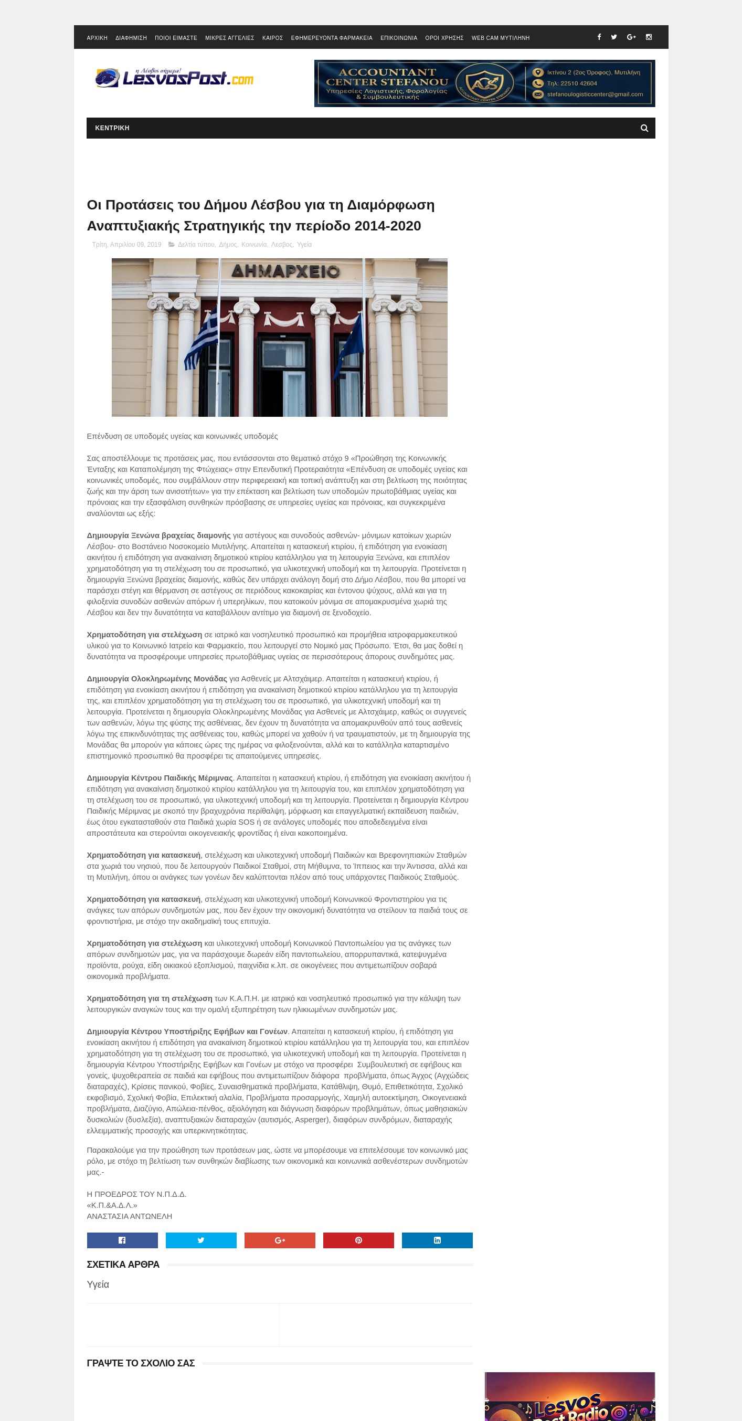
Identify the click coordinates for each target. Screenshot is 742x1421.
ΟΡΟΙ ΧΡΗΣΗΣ (445, 39)
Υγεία (304, 246)
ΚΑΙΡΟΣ (272, 39)
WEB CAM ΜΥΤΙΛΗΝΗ (501, 39)
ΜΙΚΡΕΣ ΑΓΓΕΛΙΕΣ (230, 39)
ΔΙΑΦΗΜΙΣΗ (131, 39)
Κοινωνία (254, 246)
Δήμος (228, 246)
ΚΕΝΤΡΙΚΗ (113, 129)
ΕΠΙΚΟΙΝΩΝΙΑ (398, 39)
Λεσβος (281, 246)
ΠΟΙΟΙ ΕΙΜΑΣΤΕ (176, 39)
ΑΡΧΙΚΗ (97, 39)
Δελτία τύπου (196, 246)
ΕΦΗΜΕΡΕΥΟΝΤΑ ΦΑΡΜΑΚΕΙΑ (332, 39)
